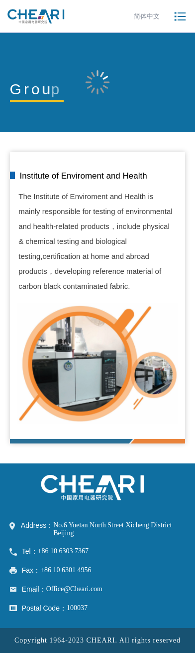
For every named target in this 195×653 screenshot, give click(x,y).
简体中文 (147, 16)
